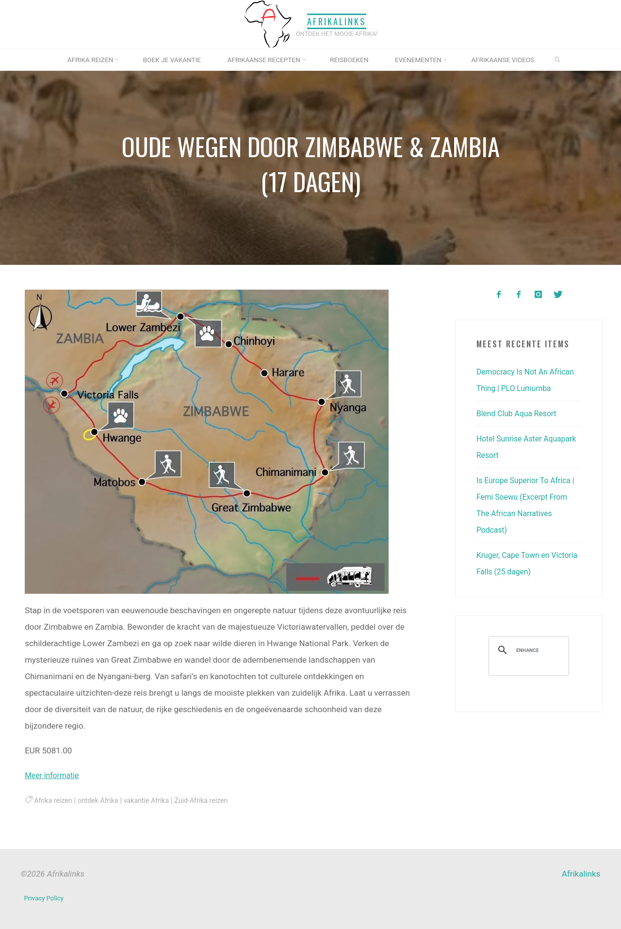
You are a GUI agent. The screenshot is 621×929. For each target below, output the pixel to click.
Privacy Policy (45, 897)
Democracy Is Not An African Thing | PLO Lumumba (515, 388)
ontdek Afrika (103, 800)
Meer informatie (54, 775)
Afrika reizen (54, 800)
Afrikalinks (336, 21)
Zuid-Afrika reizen (214, 800)
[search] (527, 666)
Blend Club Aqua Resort (519, 430)
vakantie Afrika (154, 800)
